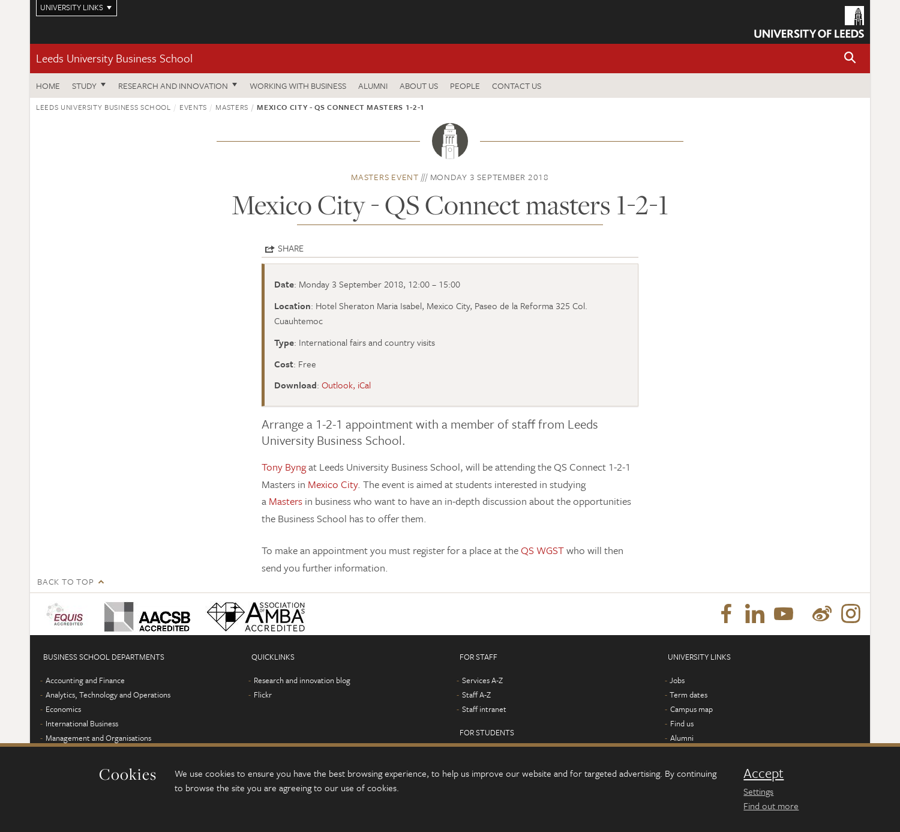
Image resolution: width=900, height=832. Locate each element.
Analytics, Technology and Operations (108, 695)
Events (193, 106)
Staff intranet (484, 709)
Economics (63, 709)
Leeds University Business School (114, 58)
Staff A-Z (476, 695)
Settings (758, 791)
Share (291, 248)
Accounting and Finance (85, 680)
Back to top (65, 581)
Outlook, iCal (346, 384)
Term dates (688, 695)
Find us (682, 723)
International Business (82, 723)
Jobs (677, 680)
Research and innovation (173, 85)
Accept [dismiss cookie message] (763, 773)
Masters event (385, 176)
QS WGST (542, 550)
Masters (231, 106)
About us (419, 85)
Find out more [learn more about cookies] (771, 805)
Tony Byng (284, 466)
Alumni (373, 85)
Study (84, 85)
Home (48, 85)
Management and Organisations (98, 738)
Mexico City (333, 484)
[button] (850, 58)
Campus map (691, 709)
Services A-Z (482, 680)
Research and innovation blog (302, 680)
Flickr (263, 695)
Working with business (298, 85)
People (465, 85)
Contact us (516, 85)
